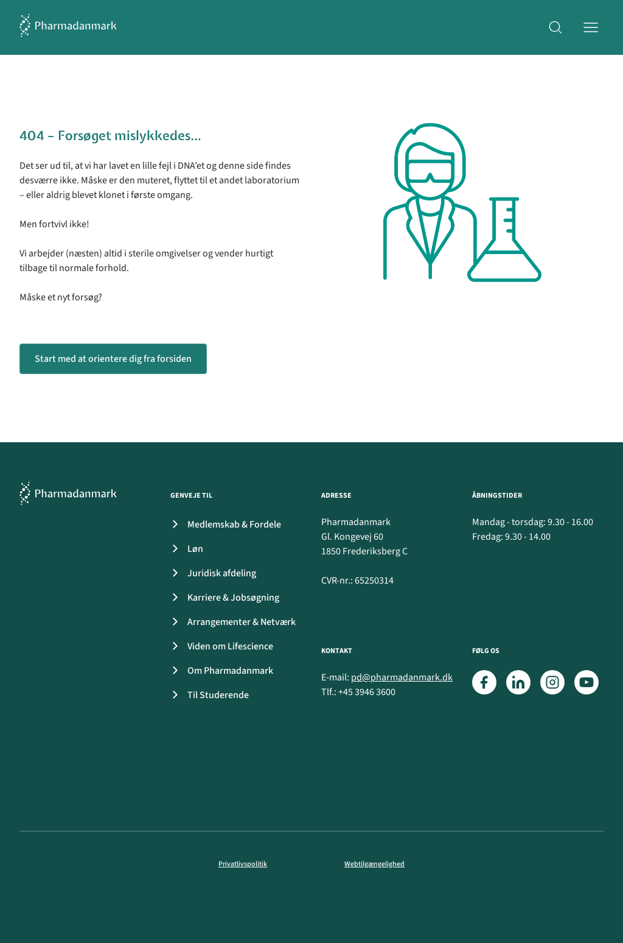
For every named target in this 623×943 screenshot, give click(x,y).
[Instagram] (552, 682)
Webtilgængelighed (374, 864)
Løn (184, 549)
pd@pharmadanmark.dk (402, 677)
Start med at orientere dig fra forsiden (113, 359)
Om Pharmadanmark (219, 670)
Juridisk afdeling (210, 573)
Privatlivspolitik (242, 864)
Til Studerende (207, 695)
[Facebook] (484, 682)
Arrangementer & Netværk (230, 622)
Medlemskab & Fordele (223, 524)
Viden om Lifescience (219, 646)
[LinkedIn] (518, 682)
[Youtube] (586, 682)
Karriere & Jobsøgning (222, 597)
